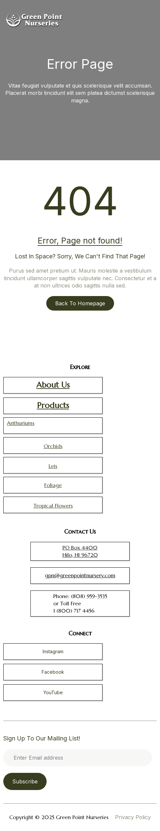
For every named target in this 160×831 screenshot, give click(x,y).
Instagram (53, 651)
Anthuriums (20, 423)
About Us (53, 385)
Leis (53, 466)
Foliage (53, 485)
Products (53, 405)
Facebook (53, 672)
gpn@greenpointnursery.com (80, 575)
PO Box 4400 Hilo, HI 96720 (80, 551)
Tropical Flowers (53, 505)
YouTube (53, 692)
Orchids (53, 446)
